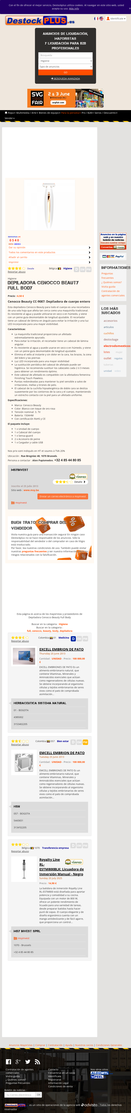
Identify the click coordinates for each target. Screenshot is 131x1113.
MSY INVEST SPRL (27, 931)
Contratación (55, 1045)
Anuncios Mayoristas (21, 1045)
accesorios (110, 321)
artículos (109, 327)
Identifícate (54, 1076)
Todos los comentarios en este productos (32, 252)
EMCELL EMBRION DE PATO (62, 753)
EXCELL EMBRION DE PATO (61, 649)
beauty (47, 630)
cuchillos (109, 333)
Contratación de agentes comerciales (113, 293)
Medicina (64, 637)
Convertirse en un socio (61, 1072)
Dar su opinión (17, 247)
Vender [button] (10, 118)
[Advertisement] (49, 154)
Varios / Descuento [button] (106, 112)
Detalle (30, 268)
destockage (111, 339)
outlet (107, 358)
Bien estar (63, 741)
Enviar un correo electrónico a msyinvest (63, 496)
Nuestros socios (84, 1045)
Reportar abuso (16, 271)
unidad (108, 370)
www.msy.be (31, 490)
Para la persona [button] (71, 112)
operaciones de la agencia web (62, 1105)
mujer (119, 352)
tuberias (108, 364)
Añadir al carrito (18, 257)
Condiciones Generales (109, 1045)
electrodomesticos (117, 346)
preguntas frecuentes (34, 551)
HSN (17, 806)
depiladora (66, 630)
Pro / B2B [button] (88, 112)
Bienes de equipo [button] (49, 112)
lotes (107, 352)
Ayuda (68, 1045)
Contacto (53, 1069)
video (118, 370)
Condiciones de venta (60, 1086)
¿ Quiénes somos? (111, 282)
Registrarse (54, 1079)
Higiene (67, 268)
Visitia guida (108, 286)
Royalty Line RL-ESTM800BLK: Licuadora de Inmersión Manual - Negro (61, 866)
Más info (74, 8)
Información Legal (58, 1083)
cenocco (37, 630)
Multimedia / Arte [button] (27, 112)
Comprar (40, 1045)
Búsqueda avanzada (65, 78)
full (29, 630)
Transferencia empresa (55, 847)
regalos (118, 358)
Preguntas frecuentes (107, 275)
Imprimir (14, 262)
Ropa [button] (11, 112)
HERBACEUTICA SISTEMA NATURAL (40, 703)
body (55, 630)
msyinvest (19, 470)
